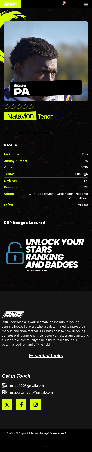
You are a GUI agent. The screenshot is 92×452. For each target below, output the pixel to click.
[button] (86, 4)
